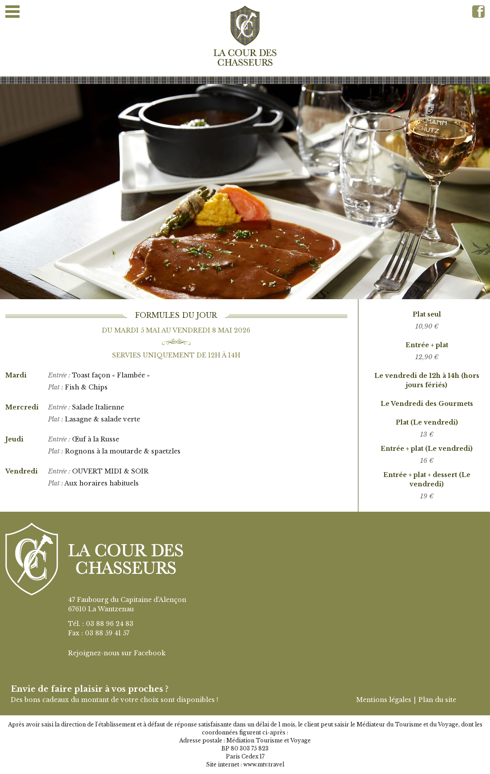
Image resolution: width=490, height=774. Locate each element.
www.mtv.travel (263, 764)
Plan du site (437, 700)
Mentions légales (383, 700)
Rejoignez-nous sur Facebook (116, 653)
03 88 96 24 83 (109, 624)
